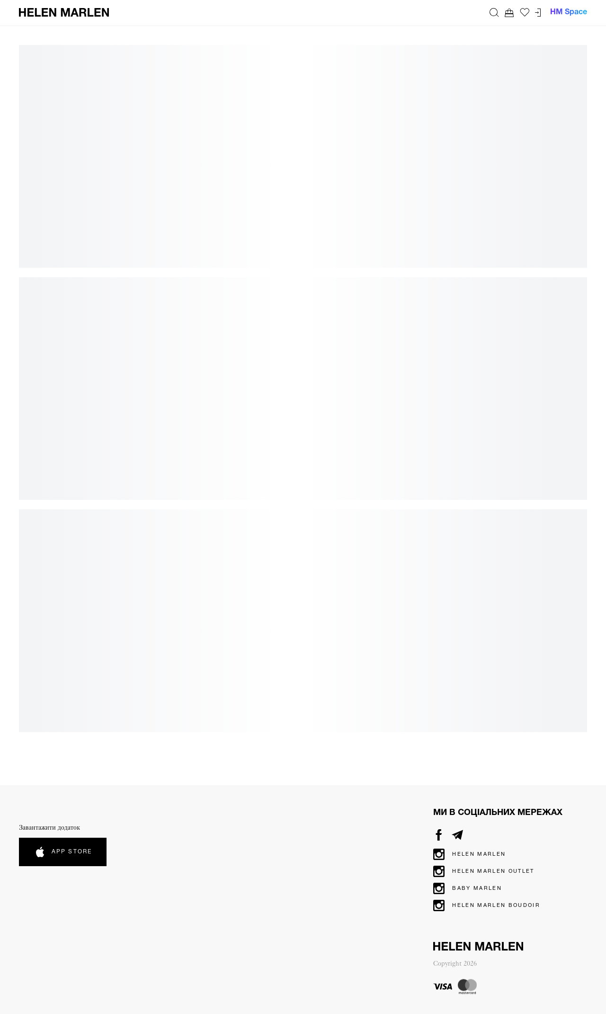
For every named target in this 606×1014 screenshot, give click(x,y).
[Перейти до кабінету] (538, 13)
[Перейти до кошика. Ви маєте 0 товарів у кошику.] (509, 12)
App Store (63, 852)
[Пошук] (494, 12)
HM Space (568, 12)
